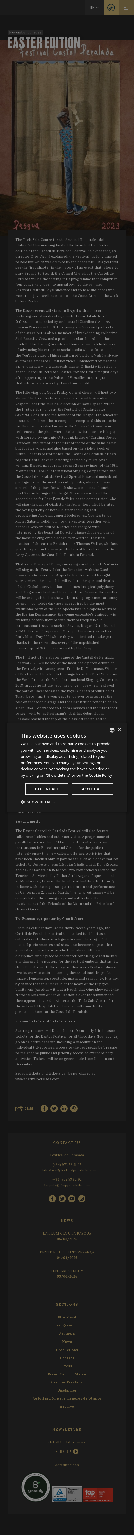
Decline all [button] (47, 788)
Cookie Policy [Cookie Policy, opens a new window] (100, 775)
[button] (37, 802)
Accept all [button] (92, 788)
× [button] (119, 730)
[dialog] (67, 767)
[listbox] (112, 730)
